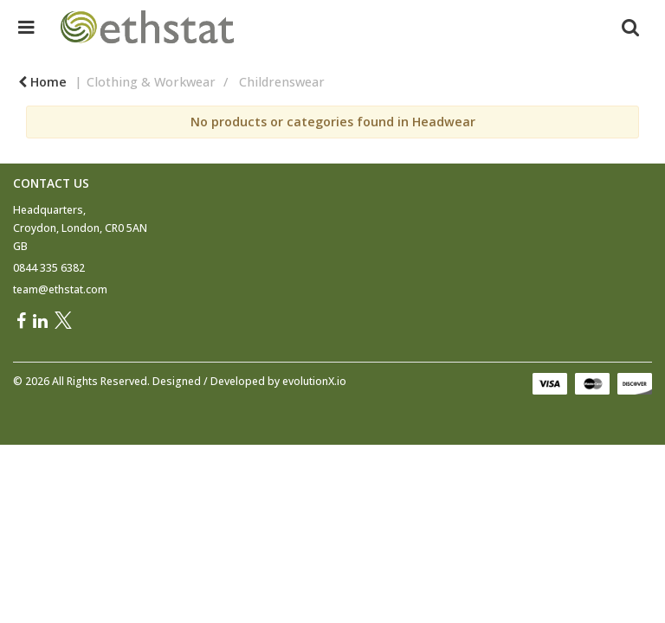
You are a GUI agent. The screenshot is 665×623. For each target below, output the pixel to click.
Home (42, 82)
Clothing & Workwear (151, 82)
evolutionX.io (314, 381)
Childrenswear (282, 82)
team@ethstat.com (60, 289)
